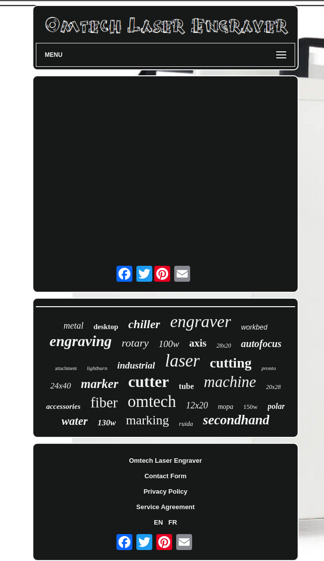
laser (182, 361)
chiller (144, 324)
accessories (63, 406)
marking (147, 420)
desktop (106, 327)
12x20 (197, 405)
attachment (66, 368)
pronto (268, 368)
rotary (135, 343)
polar (276, 406)
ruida (186, 423)
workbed (254, 327)
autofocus (261, 343)
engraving (81, 341)
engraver (200, 321)
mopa (225, 406)
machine (230, 381)
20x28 (273, 386)
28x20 (223, 345)
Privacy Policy (165, 491)
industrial (136, 365)
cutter (148, 381)
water (75, 421)
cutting (230, 363)
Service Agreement (165, 507)
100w (169, 344)
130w (107, 422)
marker (99, 383)
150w (250, 406)
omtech (152, 401)
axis (198, 343)
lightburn (97, 368)
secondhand (236, 419)
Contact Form (165, 476)
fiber (104, 402)
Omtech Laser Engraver (165, 460)
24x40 (60, 385)
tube (186, 386)
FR (172, 522)
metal (74, 326)
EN (158, 522)
